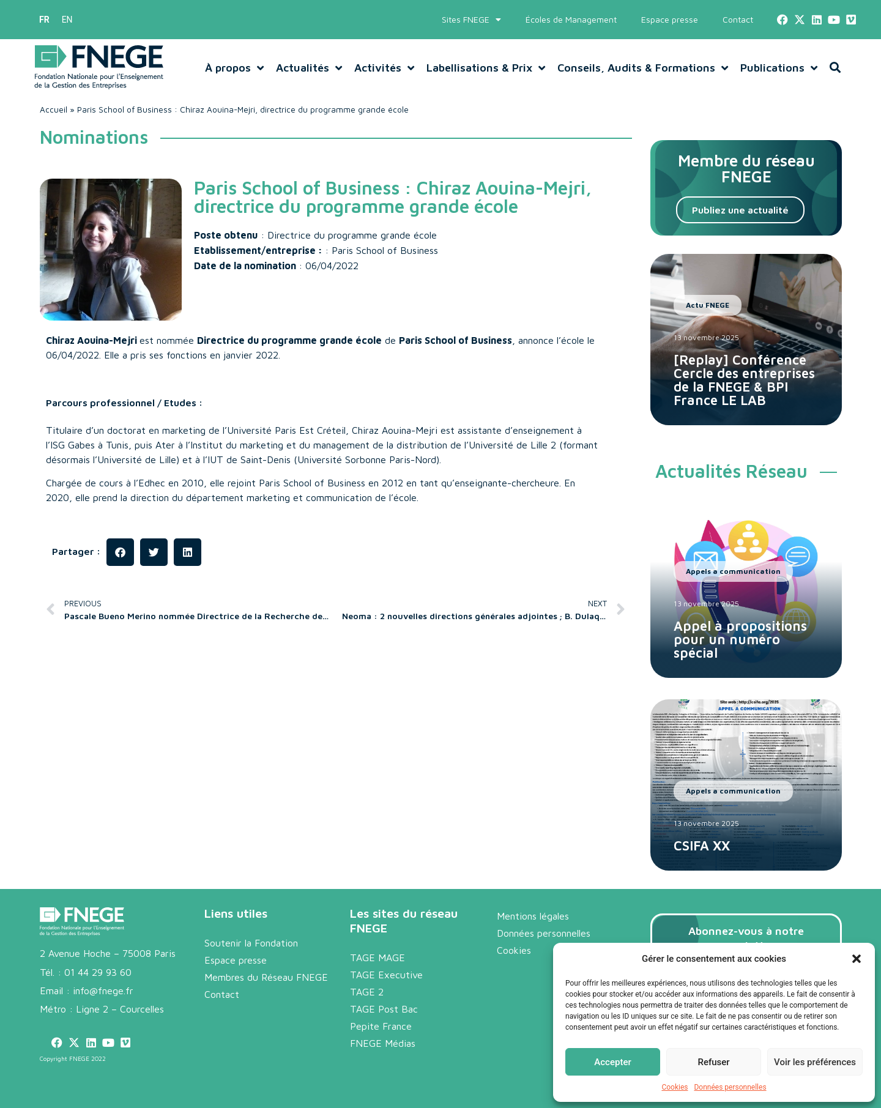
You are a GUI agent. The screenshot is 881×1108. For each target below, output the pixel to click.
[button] (856, 959)
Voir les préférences (815, 1062)
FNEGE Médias (382, 1043)
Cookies (674, 1087)
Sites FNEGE (471, 19)
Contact (738, 19)
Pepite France (381, 1026)
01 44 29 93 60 (98, 972)
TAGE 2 (367, 991)
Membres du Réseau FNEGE (266, 977)
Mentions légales (533, 915)
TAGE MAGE (377, 957)
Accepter (612, 1062)
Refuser (713, 1062)
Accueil (53, 109)
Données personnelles (730, 1087)
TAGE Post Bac (384, 1008)
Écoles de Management (571, 19)
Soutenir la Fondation (251, 942)
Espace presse (669, 19)
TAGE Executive (386, 974)
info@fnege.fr (103, 990)
